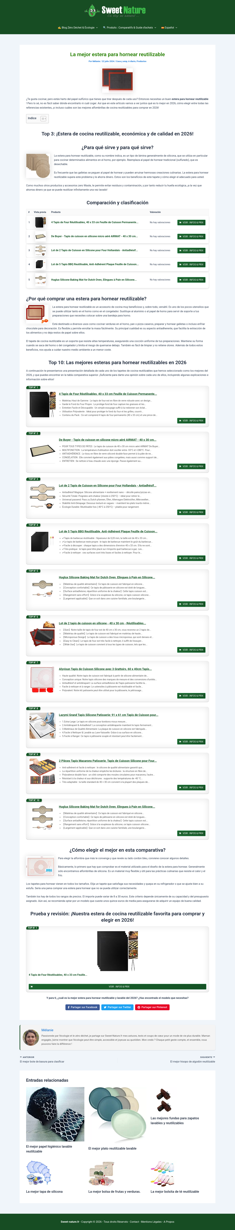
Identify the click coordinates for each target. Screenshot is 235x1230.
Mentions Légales (151, 1221)
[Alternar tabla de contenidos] (41, 118)
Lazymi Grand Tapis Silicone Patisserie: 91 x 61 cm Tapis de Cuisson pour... (108, 715)
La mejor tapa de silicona (44, 1192)
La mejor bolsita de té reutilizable (175, 1192)
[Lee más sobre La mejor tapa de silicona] (39, 1173)
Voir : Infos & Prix (193, 222)
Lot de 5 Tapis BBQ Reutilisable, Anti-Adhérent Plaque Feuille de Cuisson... (95, 264)
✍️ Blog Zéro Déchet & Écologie (78, 27)
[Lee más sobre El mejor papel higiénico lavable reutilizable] (55, 1114)
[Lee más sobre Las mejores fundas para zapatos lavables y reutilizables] (164, 1099)
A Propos (169, 1221)
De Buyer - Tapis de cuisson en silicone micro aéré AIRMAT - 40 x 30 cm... (94, 236)
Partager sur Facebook (82, 1007)
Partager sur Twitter (117, 1007)
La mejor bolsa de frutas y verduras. (114, 1192)
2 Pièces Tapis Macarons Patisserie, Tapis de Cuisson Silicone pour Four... (108, 760)
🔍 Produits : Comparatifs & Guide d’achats (129, 27)
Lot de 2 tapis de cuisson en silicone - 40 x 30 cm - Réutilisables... (102, 623)
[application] (96, 27)
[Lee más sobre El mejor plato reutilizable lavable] (117, 1115)
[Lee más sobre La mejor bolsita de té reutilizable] (164, 1173)
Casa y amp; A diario (126, 61)
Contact (134, 1221)
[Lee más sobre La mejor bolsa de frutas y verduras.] (101, 1173)
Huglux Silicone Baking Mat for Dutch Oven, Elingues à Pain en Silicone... (94, 279)
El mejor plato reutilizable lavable (112, 1148)
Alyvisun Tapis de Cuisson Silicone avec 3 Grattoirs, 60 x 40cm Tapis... (105, 669)
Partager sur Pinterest (152, 1007)
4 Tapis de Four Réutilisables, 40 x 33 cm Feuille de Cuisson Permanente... (94, 222)
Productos (141, 61)
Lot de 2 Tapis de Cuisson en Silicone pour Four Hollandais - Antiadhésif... (94, 250)
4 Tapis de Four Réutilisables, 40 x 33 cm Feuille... (58, 974)
